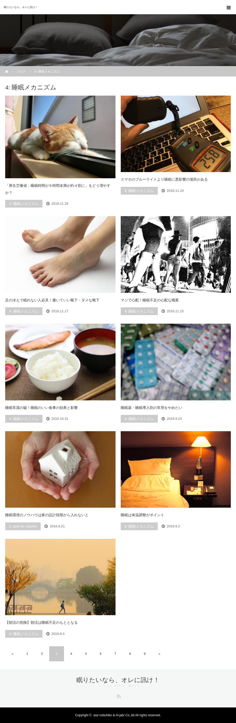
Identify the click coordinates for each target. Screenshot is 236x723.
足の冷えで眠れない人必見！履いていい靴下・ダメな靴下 (52, 300)
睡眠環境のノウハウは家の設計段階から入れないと (47, 515)
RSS (118, 695)
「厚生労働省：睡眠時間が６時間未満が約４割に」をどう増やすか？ (57, 189)
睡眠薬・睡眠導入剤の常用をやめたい (151, 408)
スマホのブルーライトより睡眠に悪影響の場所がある (164, 179)
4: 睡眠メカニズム (24, 204)
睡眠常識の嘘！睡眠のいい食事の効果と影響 (41, 408)
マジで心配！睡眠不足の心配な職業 (150, 300)
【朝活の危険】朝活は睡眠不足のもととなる (41, 622)
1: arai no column (23, 526)
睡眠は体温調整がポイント (142, 515)
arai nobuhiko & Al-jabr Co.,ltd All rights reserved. (127, 715)
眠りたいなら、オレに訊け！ (21, 7)
